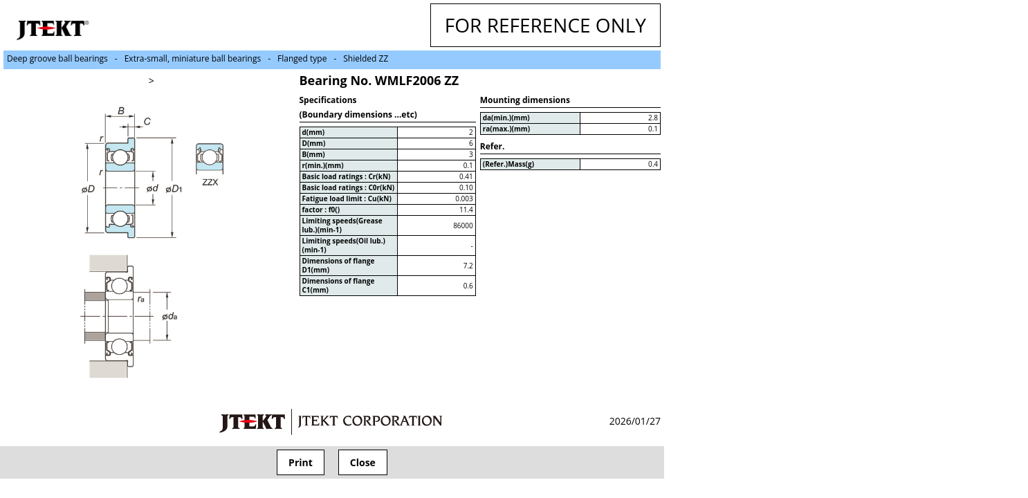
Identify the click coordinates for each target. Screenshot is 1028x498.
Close (363, 462)
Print (300, 462)
